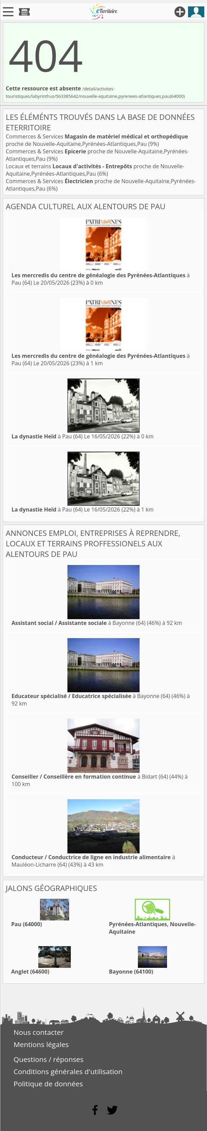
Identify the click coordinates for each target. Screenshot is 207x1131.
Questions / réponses (48, 1059)
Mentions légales (41, 1044)
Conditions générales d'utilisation (68, 1071)
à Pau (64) (47, 436)
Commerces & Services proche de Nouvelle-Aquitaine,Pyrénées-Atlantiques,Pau (97, 140)
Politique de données (48, 1083)
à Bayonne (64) (78, 623)
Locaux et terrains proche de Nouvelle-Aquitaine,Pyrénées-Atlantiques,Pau (95, 169)
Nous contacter (39, 1032)
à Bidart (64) (90, 776)
